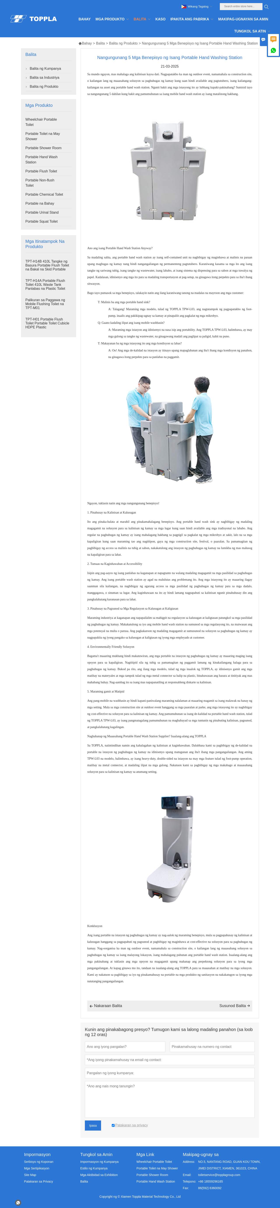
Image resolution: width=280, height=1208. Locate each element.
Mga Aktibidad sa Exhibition (99, 1175)
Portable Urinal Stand (42, 212)
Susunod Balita (234, 1006)
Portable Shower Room (43, 148)
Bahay (85, 43)
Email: (187, 1175)
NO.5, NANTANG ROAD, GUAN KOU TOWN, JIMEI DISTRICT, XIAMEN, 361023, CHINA (229, 1165)
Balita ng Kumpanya (45, 68)
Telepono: (189, 1181)
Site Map (30, 1175)
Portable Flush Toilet (41, 171)
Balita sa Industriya (44, 77)
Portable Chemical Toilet (44, 194)
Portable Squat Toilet (41, 221)
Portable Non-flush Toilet (39, 182)
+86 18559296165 (210, 1181)
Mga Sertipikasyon (36, 1168)
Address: (189, 1161)
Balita (100, 43)
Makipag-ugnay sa (201, 1154)
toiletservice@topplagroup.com (219, 1175)
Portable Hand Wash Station (41, 159)
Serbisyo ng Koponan (38, 1161)
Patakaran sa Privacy (38, 1181)
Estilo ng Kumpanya (94, 1168)
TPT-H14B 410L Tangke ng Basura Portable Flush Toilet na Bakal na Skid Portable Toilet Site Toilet (47, 267)
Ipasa (93, 1125)
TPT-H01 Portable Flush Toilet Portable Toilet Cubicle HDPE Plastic (47, 323)
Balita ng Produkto (123, 43)
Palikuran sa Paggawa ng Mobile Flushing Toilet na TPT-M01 (45, 304)
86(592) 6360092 (210, 1188)
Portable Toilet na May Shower (42, 136)
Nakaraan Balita (105, 1006)
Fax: (186, 1188)
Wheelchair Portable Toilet (41, 122)
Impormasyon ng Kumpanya (99, 1161)
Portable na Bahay (39, 203)
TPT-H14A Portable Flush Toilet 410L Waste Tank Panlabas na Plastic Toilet (45, 284)
